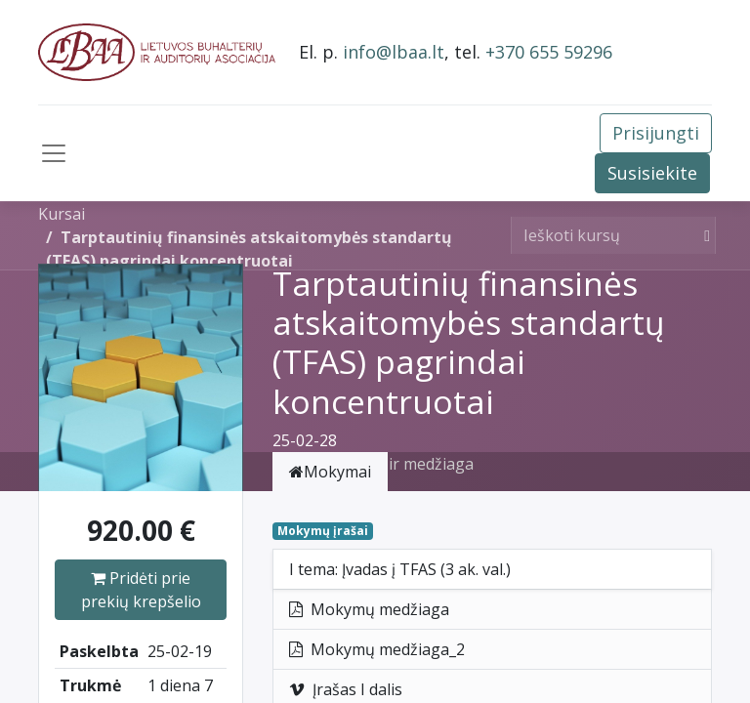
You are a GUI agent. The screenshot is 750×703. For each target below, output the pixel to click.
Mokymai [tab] (330, 471)
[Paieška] (703, 235)
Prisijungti (655, 133)
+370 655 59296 (548, 51)
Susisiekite (652, 173)
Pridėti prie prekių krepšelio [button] (141, 589)
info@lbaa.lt (393, 51)
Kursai (61, 214)
